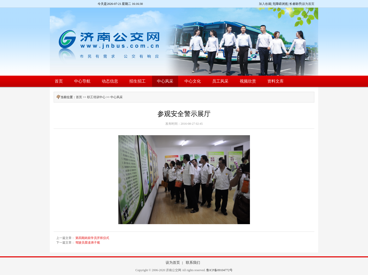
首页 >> (81, 97)
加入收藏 (265, 4)
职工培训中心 (96, 97)
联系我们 (193, 263)
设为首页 (308, 4)
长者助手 (295, 4)
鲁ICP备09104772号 (219, 270)
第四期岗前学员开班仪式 (92, 238)
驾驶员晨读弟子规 (87, 242)
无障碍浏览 (280, 4)
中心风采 (116, 97)
